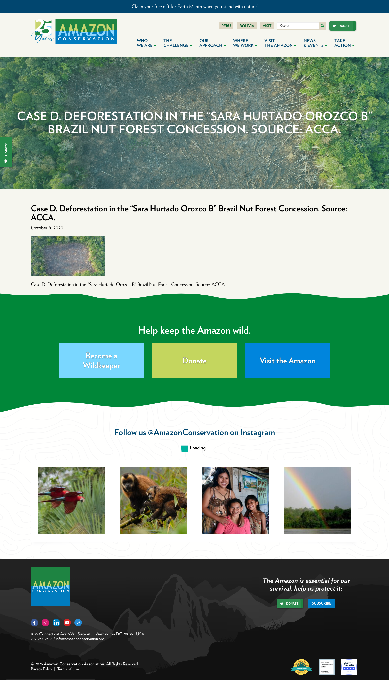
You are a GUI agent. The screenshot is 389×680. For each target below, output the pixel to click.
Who (146, 43)
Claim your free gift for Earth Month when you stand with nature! (195, 6)
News (315, 43)
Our (212, 43)
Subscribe (321, 603)
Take (344, 43)
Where (245, 43)
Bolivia (247, 26)
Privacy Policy (41, 668)
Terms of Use (68, 668)
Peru (226, 26)
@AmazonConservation (188, 432)
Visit (267, 26)
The (177, 43)
